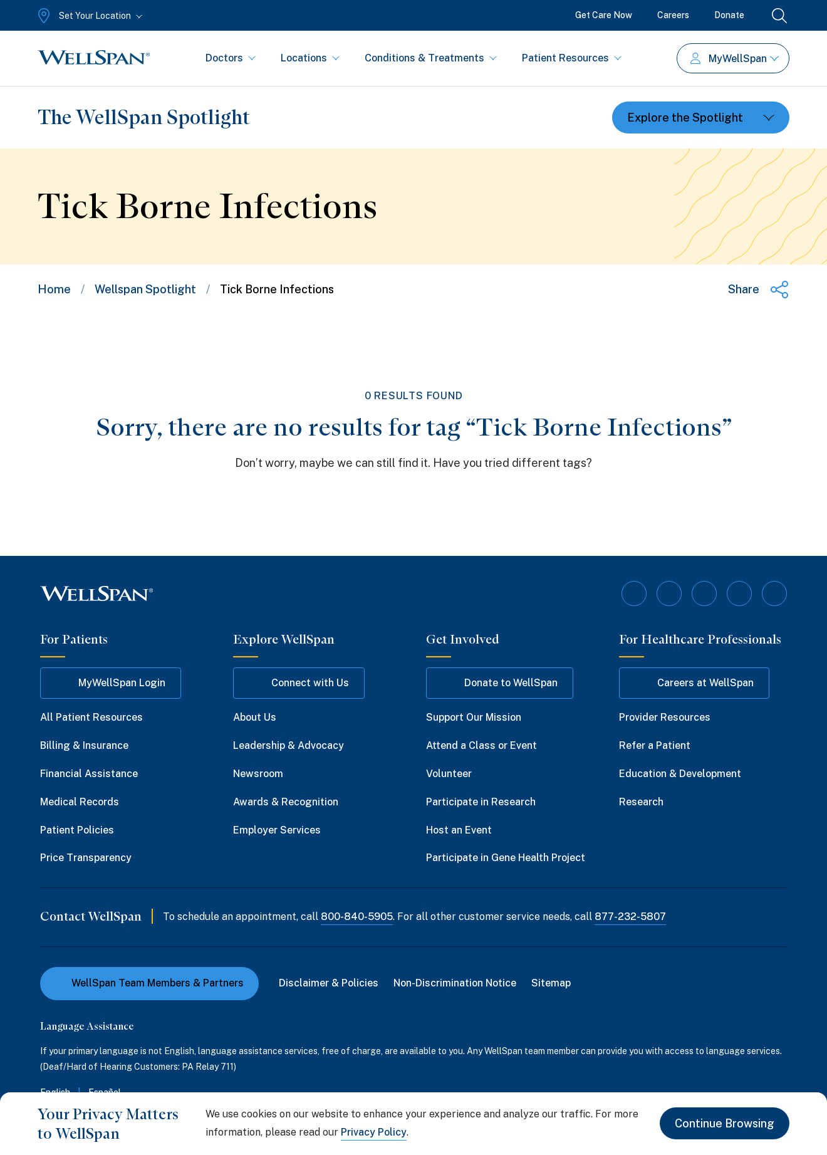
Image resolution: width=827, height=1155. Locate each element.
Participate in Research (481, 802)
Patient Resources (572, 58)
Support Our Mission (473, 717)
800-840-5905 (357, 916)
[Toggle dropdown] (700, 117)
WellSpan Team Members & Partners (149, 983)
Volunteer (449, 774)
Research (641, 802)
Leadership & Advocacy (288, 745)
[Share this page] (758, 290)
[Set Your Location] (88, 15)
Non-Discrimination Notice (454, 983)
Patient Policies (77, 830)
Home (54, 289)
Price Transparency (86, 858)
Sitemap (551, 983)
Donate (729, 15)
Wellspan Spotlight (145, 289)
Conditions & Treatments (431, 58)
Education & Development (680, 774)
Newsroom (258, 774)
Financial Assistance (89, 774)
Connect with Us (299, 683)
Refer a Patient (654, 745)
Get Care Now (603, 15)
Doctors (230, 58)
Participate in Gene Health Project (505, 858)
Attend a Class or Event (481, 745)
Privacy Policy (374, 1132)
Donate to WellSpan (500, 683)
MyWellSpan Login (110, 683)
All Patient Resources (91, 717)
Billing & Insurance (84, 745)
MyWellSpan (734, 59)
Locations (310, 58)
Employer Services (277, 830)
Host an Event (459, 830)
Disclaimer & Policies (328, 983)
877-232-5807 (630, 916)
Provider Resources (664, 717)
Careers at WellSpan (694, 683)
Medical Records (79, 802)
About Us (254, 717)
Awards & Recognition (285, 802)
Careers (673, 15)
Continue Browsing (724, 1123)
